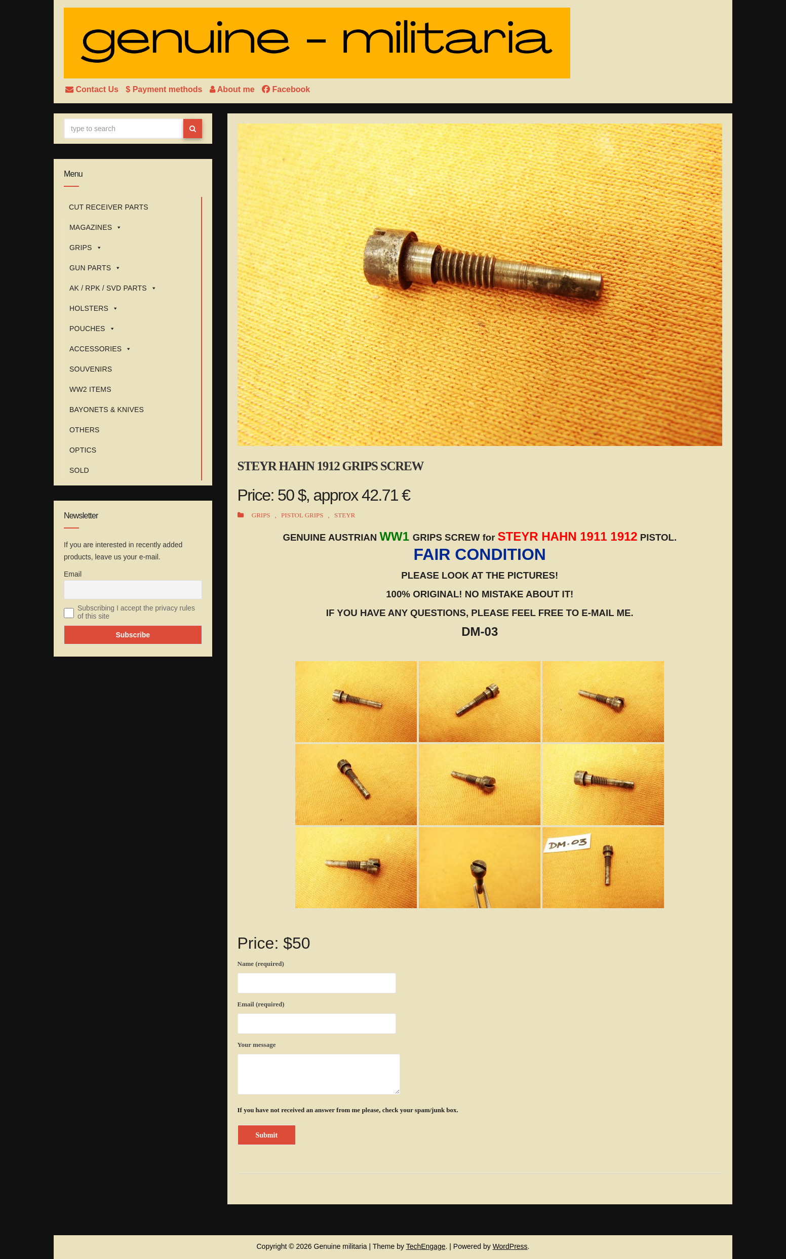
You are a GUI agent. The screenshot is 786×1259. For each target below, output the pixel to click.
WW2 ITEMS (90, 389)
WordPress (510, 1246)
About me (233, 89)
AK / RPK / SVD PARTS (113, 288)
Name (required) (317, 975)
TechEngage (426, 1246)
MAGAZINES (95, 227)
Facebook (286, 89)
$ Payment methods (165, 89)
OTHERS (84, 430)
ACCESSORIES (100, 349)
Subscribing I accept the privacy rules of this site (136, 612)
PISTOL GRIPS (302, 515)
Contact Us (93, 89)
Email (73, 574)
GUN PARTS (95, 268)
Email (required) (317, 1015)
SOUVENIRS (90, 369)
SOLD (79, 470)
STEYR (344, 515)
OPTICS (82, 450)
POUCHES (92, 328)
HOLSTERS (94, 308)
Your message (319, 1067)
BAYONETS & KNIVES (106, 409)
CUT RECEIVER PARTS (108, 207)
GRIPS (85, 247)
